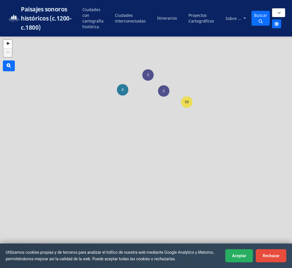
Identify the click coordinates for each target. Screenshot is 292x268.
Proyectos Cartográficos (201, 18)
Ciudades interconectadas (130, 18)
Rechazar (271, 255)
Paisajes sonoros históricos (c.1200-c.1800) (46, 18)
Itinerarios (167, 18)
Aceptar (239, 255)
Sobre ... (234, 18)
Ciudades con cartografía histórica (93, 18)
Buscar (260, 18)
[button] (148, 75)
